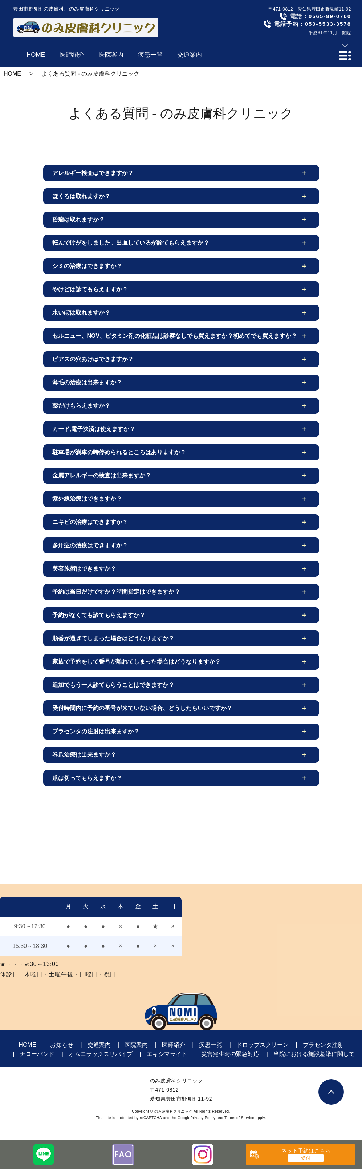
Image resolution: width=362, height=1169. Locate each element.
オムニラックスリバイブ (101, 1054)
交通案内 (99, 1045)
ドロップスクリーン (262, 1045)
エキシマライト (167, 1054)
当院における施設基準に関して (314, 1054)
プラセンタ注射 (323, 1045)
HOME (12, 74)
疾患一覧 (210, 1045)
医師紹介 (173, 1045)
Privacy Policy (202, 1118)
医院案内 (136, 1045)
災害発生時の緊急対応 (230, 1054)
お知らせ (61, 1045)
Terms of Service (239, 1118)
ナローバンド (37, 1054)
